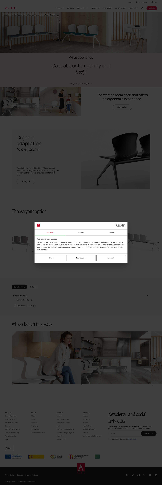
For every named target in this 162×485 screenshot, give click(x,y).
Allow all (111, 258)
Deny (51, 258)
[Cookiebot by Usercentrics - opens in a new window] (116, 225)
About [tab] (112, 232)
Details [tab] (81, 232)
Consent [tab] (50, 232)
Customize (81, 258)
